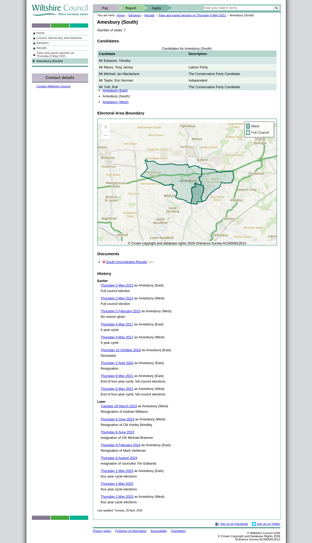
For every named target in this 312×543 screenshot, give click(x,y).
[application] (187, 182)
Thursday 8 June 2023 (117, 419)
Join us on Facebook (234, 523)
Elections (134, 15)
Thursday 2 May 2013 (117, 285)
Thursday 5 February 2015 (120, 311)
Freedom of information (131, 530)
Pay (105, 8)
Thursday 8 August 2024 (119, 458)
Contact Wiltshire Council (54, 86)
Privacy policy (102, 530)
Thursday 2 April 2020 (117, 363)
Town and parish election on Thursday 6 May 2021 (192, 15)
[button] (106, 127)
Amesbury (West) (116, 102)
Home (121, 15)
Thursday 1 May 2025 (117, 471)
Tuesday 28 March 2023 (119, 406)
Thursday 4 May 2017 (117, 324)
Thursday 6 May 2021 (117, 376)
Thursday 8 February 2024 (120, 445)
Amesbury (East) (115, 90)
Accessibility (158, 530)
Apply (156, 8)
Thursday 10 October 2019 (121, 350)
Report (130, 8)
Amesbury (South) (50, 61)
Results (150, 15)
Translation (178, 530)
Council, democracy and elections (59, 37)
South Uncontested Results (126, 262)
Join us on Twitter (268, 523)
